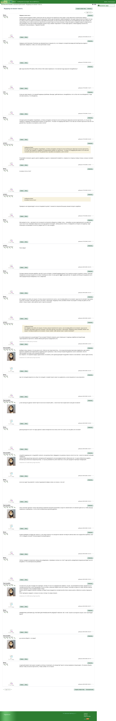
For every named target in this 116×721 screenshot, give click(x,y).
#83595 (92, 139)
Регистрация (111, 1)
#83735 (92, 501)
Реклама (86, 714)
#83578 (92, 87)
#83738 (92, 579)
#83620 (92, 215)
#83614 (92, 190)
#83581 (92, 113)
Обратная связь (87, 716)
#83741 (92, 631)
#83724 (92, 318)
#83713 (92, 267)
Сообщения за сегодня (23, 1)
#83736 (92, 528)
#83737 (92, 553)
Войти (105, 1)
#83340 (92, 36)
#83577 (92, 62)
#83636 (92, 241)
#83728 (92, 343)
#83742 (92, 658)
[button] (81, 9)
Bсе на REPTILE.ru (34, 1)
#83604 (92, 164)
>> (92, 12)
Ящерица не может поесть (34, 4)
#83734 (92, 475)
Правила (86, 713)
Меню (15, 1)
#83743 (92, 684)
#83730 (92, 370)
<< (85, 12)
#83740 (92, 606)
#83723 (92, 292)
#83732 (92, 423)
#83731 (92, 396)
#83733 (92, 448)
